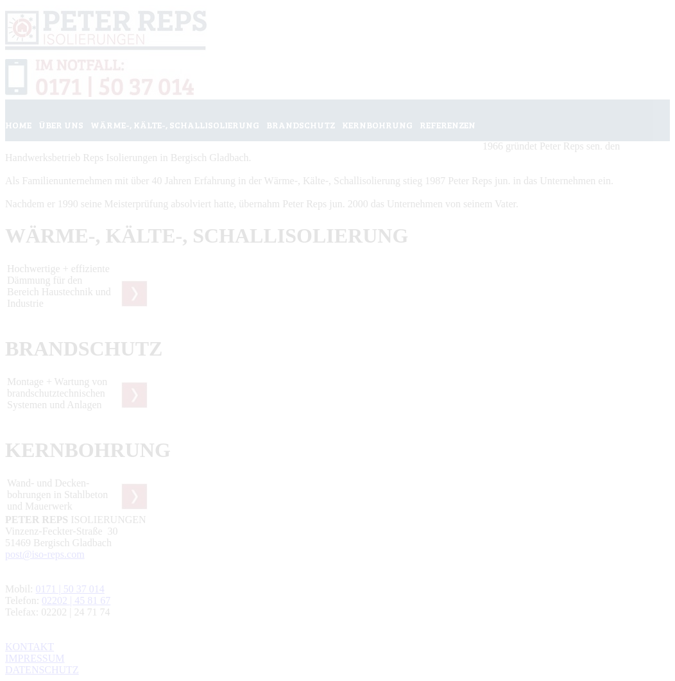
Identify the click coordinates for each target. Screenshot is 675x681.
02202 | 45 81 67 (76, 600)
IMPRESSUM (34, 658)
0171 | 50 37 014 (70, 588)
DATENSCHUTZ (42, 669)
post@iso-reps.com (45, 554)
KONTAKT (29, 646)
